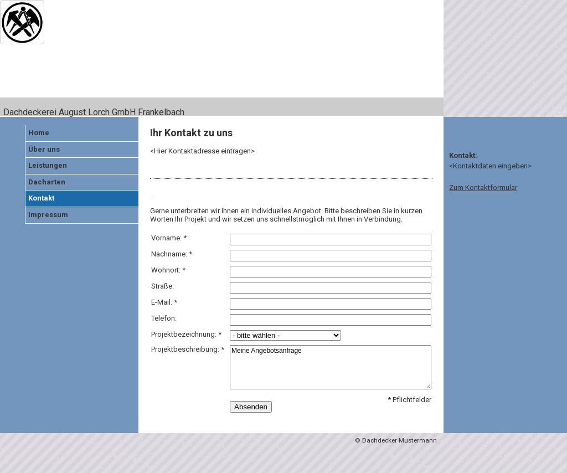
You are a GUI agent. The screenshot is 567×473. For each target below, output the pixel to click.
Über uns (44, 149)
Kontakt (41, 198)
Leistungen (47, 165)
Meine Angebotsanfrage (330, 367)
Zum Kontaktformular (483, 187)
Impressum (48, 214)
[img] (222, 58)
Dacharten (46, 182)
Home (38, 132)
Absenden (250, 407)
